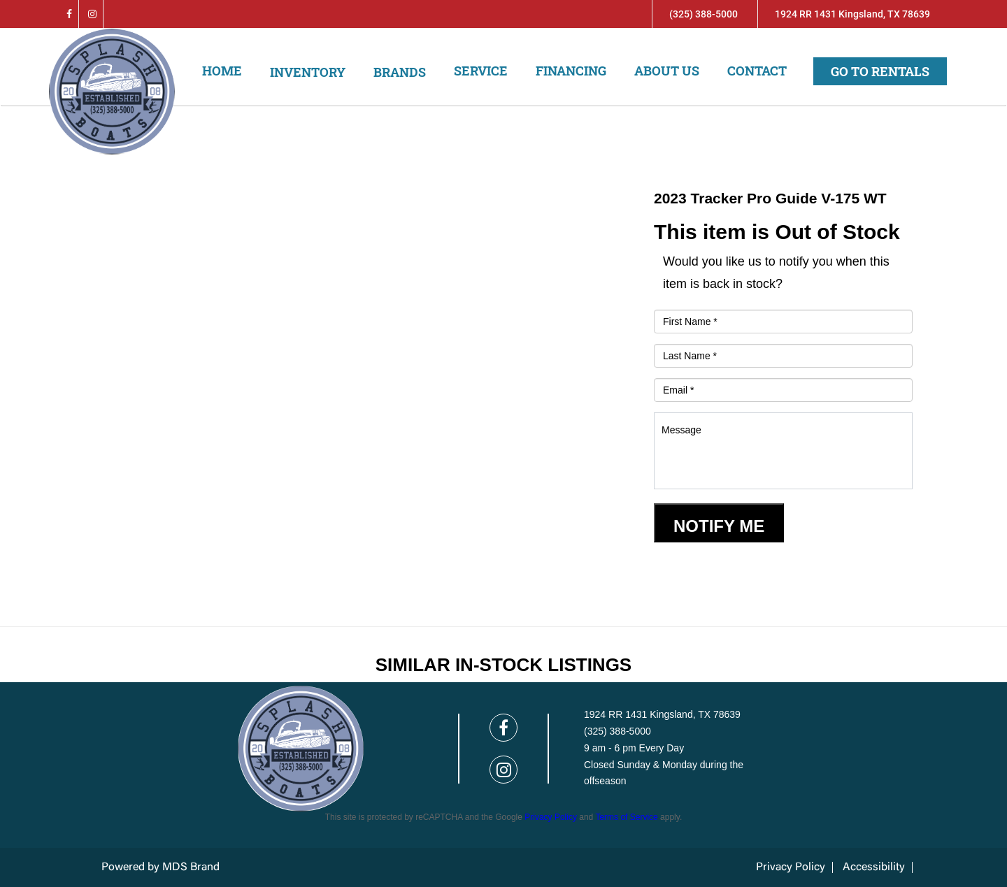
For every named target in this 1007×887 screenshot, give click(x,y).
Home (222, 70)
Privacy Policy (550, 817)
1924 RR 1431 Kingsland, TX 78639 (852, 14)
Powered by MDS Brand (160, 867)
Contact (757, 70)
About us (666, 70)
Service (481, 70)
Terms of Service (626, 817)
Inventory (307, 72)
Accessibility (874, 867)
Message (783, 450)
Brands (399, 72)
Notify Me (718, 526)
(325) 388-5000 (703, 14)
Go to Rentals (880, 71)
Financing (571, 70)
